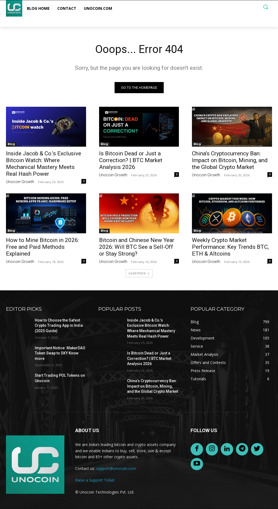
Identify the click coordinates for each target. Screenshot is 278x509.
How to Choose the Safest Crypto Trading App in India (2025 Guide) (59, 325)
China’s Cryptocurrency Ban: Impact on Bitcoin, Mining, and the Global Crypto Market (230, 160)
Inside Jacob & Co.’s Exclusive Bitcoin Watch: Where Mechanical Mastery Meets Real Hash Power (43, 163)
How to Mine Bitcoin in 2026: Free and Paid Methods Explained (42, 247)
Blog (11, 144)
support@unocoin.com (116, 468)
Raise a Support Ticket (95, 480)
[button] (265, 6)
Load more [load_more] (139, 273)
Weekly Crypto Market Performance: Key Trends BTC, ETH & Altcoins (230, 247)
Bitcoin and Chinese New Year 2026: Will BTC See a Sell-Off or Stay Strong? (136, 247)
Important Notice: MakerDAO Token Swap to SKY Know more (60, 353)
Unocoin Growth (20, 182)
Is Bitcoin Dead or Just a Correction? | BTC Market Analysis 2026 (130, 160)
